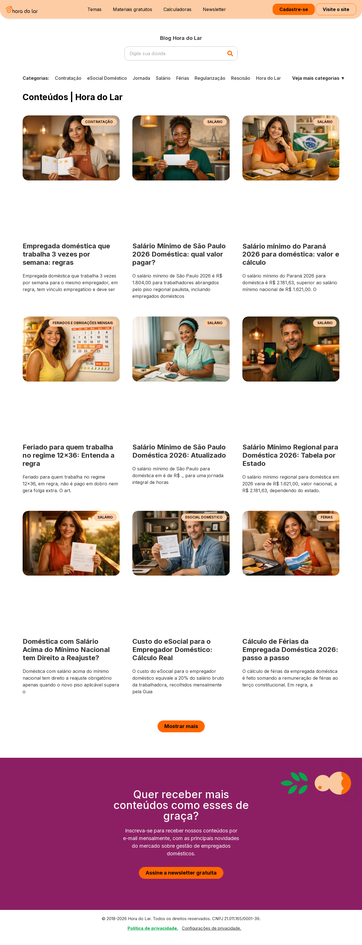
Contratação (68, 78)
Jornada (141, 78)
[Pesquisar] (230, 53)
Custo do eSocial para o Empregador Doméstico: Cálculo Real (172, 649)
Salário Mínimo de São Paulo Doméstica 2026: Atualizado (179, 451)
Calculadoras (177, 9)
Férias (182, 78)
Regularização (210, 78)
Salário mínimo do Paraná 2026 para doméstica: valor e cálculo (290, 254)
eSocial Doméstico (107, 78)
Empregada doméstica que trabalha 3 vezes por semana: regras (66, 254)
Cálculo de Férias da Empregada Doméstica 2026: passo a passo (290, 649)
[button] (181, 726)
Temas (94, 9)
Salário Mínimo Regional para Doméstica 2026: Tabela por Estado (290, 455)
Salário (163, 78)
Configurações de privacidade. (211, 928)
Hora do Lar (268, 78)
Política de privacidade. (153, 928)
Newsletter (214, 9)
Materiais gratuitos (132, 9)
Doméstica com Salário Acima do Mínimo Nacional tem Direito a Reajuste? (66, 649)
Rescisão (240, 78)
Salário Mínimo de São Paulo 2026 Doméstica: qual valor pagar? (179, 254)
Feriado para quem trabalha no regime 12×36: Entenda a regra (69, 455)
